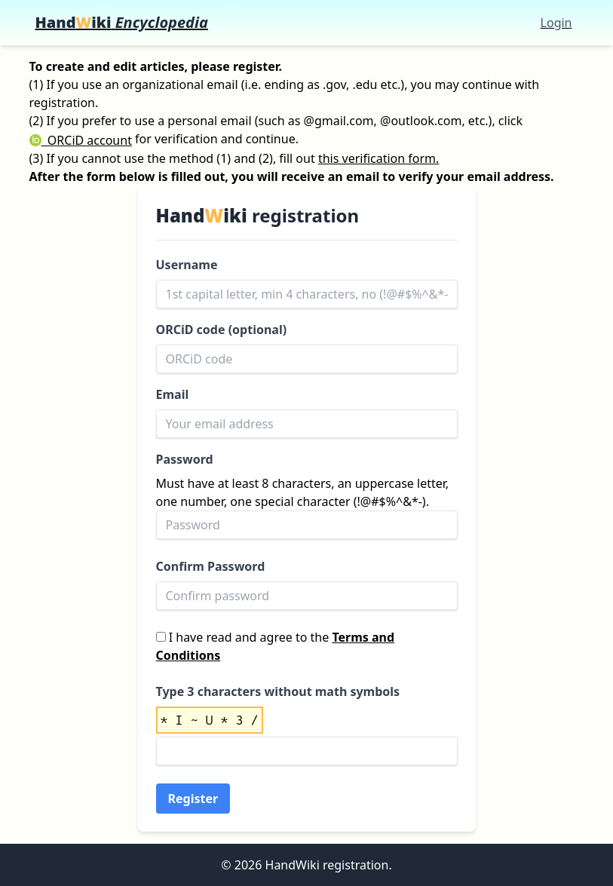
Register (193, 798)
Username (187, 264)
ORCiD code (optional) (221, 329)
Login (556, 22)
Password (184, 459)
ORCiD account (80, 140)
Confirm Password (210, 566)
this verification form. (378, 158)
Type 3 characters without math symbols (278, 691)
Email (172, 394)
